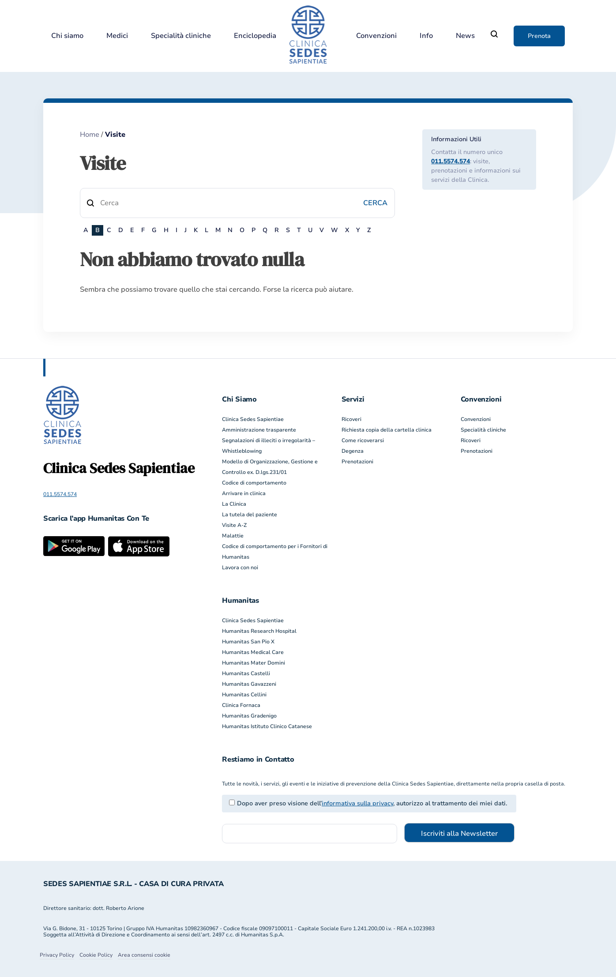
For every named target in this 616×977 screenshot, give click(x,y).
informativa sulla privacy (357, 803)
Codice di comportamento (254, 482)
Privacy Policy (57, 954)
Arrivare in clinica (244, 493)
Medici (117, 36)
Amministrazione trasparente (259, 429)
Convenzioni (376, 36)
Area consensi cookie (144, 954)
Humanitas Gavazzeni (249, 684)
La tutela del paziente (249, 514)
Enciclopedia (255, 36)
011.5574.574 (450, 161)
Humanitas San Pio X (248, 641)
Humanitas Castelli (246, 673)
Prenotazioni (357, 461)
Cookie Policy (96, 954)
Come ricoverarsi (363, 440)
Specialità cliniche (181, 36)
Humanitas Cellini (244, 694)
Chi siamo (67, 36)
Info (426, 36)
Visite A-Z (234, 525)
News (465, 36)
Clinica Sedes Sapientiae (253, 419)
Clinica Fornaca (241, 705)
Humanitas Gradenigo (249, 715)
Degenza (353, 451)
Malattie (233, 535)
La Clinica (234, 503)
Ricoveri (351, 419)
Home (89, 134)
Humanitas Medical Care (253, 652)
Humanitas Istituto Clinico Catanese (267, 726)
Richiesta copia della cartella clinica (387, 429)
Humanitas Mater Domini (253, 662)
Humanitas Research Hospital (259, 631)
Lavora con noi (240, 567)
